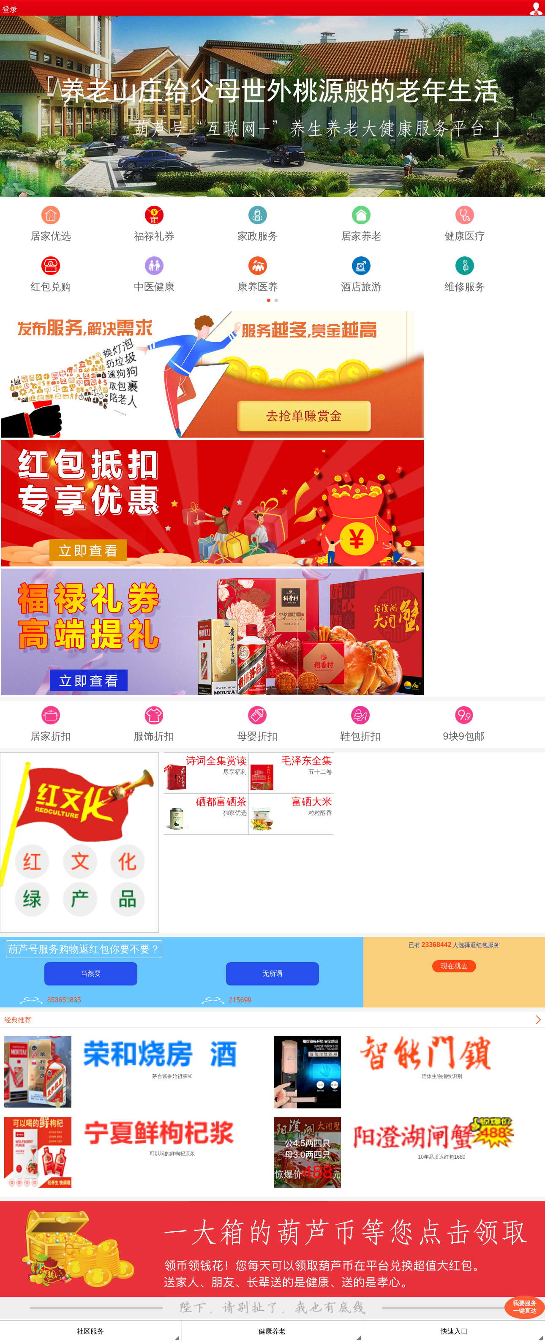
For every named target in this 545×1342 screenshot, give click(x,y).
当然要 (91, 973)
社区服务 (90, 1331)
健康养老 (272, 1331)
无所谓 (272, 973)
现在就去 (454, 965)
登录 (9, 9)
